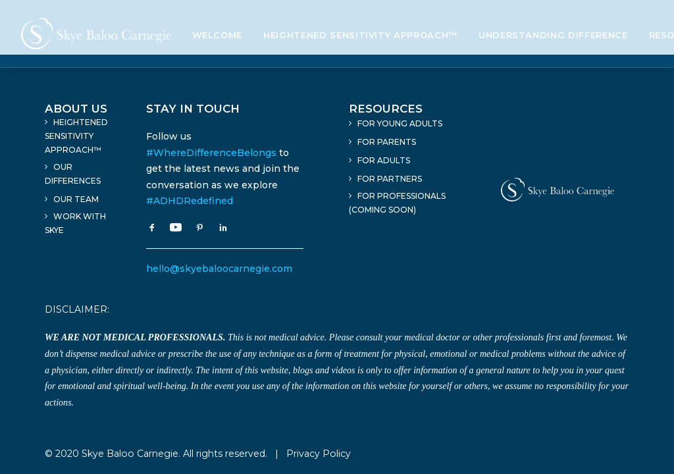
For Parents (386, 142)
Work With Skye (75, 223)
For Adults (383, 160)
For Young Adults (399, 123)
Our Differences (73, 174)
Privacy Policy (318, 454)
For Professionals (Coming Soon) (397, 203)
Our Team (76, 199)
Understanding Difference (553, 35)
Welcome (217, 35)
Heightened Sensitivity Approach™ (360, 35)
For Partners (389, 179)
